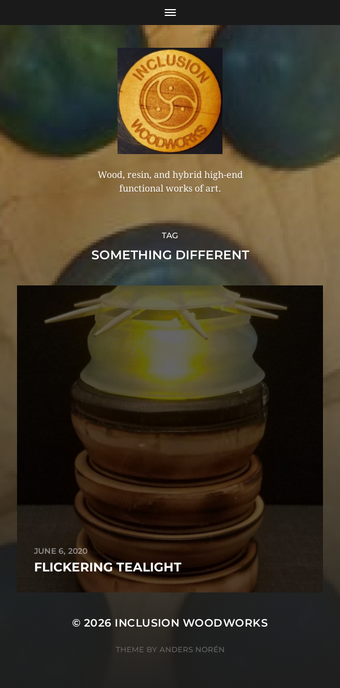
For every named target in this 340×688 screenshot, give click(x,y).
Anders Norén (192, 649)
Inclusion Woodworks (191, 622)
